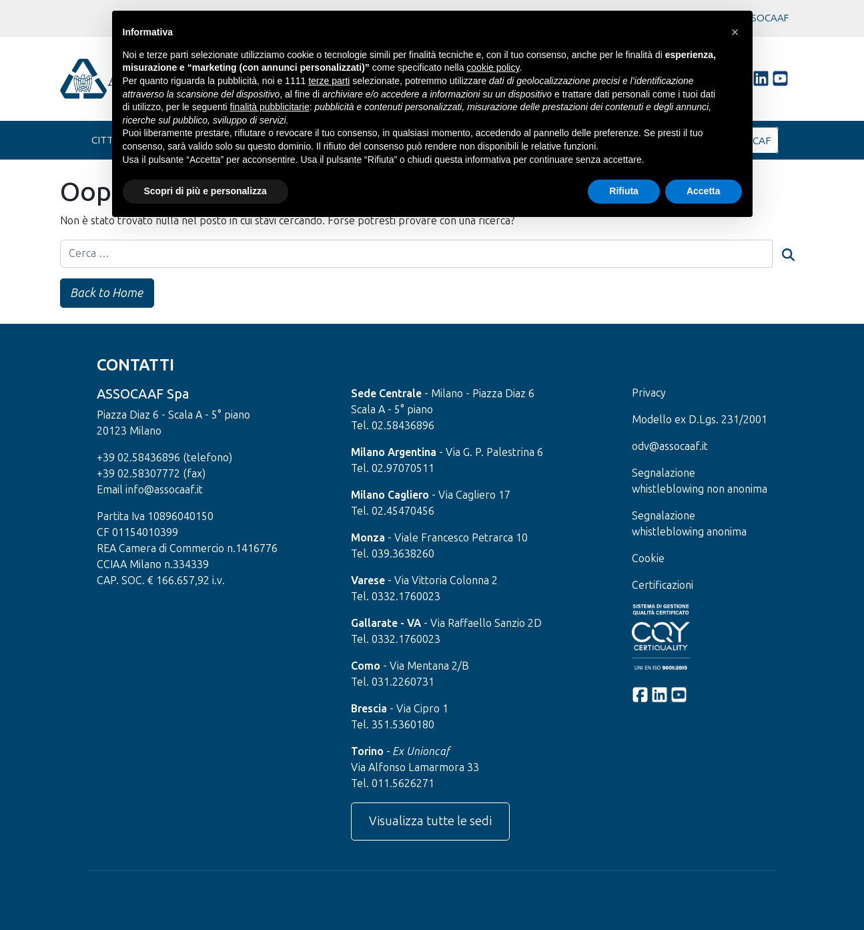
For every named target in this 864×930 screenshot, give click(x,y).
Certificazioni (662, 585)
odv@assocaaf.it (670, 446)
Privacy (649, 393)
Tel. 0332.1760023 (395, 596)
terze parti (329, 80)
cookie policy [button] (492, 67)
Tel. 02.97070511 (392, 468)
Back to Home (108, 293)
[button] (735, 32)
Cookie (648, 558)
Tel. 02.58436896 (392, 425)
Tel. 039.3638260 (392, 553)
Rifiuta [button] (623, 191)
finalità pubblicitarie (270, 106)
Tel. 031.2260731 (392, 682)
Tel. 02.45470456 (392, 511)
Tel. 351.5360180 (392, 724)
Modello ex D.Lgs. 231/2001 (699, 419)
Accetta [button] (704, 191)
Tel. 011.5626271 (392, 783)
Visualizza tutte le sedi (430, 821)
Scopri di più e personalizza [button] (205, 191)
